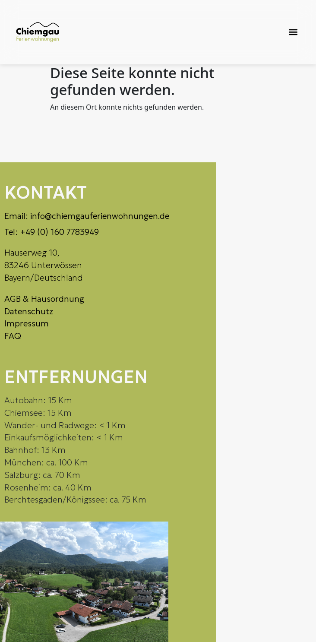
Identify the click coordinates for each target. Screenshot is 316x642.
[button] (293, 32)
